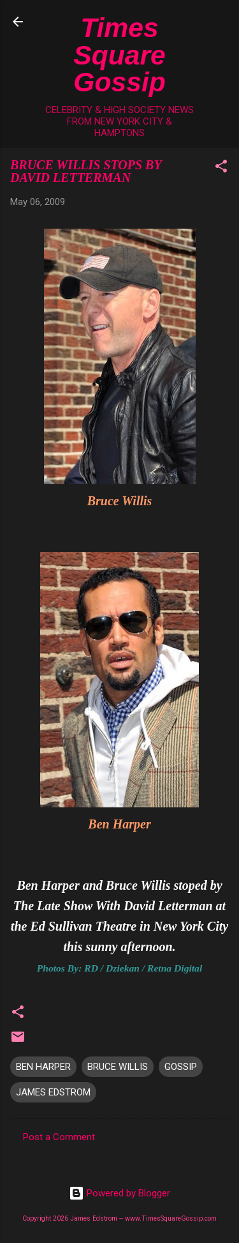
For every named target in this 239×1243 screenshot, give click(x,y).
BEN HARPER (43, 1066)
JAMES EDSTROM (53, 1092)
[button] (221, 168)
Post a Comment (59, 1137)
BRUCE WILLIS (117, 1066)
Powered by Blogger (119, 1193)
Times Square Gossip (119, 54)
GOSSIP (180, 1066)
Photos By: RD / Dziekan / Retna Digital (119, 968)
